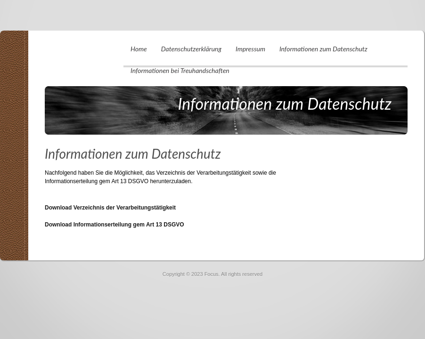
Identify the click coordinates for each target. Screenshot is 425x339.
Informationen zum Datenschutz (323, 49)
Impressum (250, 49)
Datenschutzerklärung (191, 49)
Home (139, 49)
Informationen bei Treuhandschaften (180, 70)
